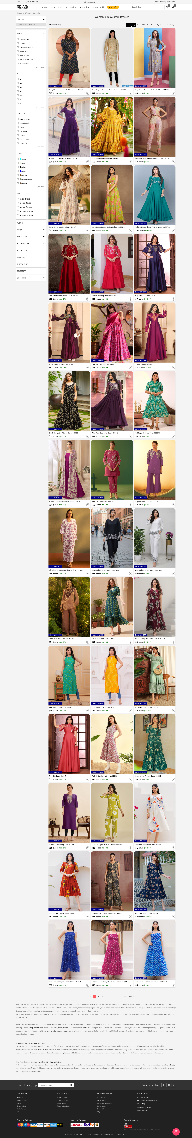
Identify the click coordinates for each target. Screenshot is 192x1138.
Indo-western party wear (57, 1031)
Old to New (150, 25)
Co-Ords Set (24, 39)
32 (21, 79)
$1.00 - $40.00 (25, 199)
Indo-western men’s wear (44, 1049)
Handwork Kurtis (26, 47)
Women (44, 7)
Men (53, 7)
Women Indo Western (27, 25)
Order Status (101, 1100)
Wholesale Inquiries (144, 1107)
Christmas (24, 131)
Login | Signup (159, 2)
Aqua (23, 159)
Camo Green (26, 179)
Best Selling (131, 25)
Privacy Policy (62, 1097)
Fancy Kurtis (63, 1027)
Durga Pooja (24, 139)
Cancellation (101, 1106)
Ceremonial (24, 123)
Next (131, 996)
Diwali (22, 135)
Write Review (21, 1109)
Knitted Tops (25, 55)
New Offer (113, 7)
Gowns (22, 43)
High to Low (161, 25)
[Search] (161, 7)
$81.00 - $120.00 (26, 207)
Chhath (22, 127)
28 (125, 996)
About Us (20, 1097)
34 (21, 83)
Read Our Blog (22, 1100)
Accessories (71, 7)
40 (21, 95)
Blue (23, 171)
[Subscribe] (71, 1085)
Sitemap (20, 1112)
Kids (60, 7)
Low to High (171, 25)
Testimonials (21, 1106)
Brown (23, 175)
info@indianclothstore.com (147, 1100)
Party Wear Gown (36, 1027)
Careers (19, 1103)
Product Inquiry (142, 1110)
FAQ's (99, 1112)
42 (21, 99)
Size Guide (100, 1109)
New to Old (141, 25)
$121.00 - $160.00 (26, 211)
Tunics (84, 1027)
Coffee (23, 183)
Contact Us (171, 2)
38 (21, 91)
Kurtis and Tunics (26, 59)
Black (23, 167)
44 (21, 103)
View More (40, 67)
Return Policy (61, 1103)
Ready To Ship (99, 7)
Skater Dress (24, 63)
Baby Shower (25, 119)
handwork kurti (168, 1065)
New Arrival (84, 7)
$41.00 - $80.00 (25, 203)
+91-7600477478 (143, 1097)
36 (21, 87)
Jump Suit (24, 51)
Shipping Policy (62, 1100)
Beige (23, 163)
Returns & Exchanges (104, 1103)
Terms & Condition (63, 1106)
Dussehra (23, 143)
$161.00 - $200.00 (26, 215)
